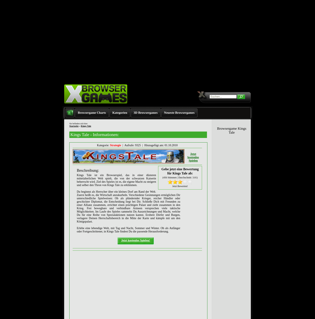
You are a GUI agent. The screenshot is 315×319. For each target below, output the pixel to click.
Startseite (74, 126)
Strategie (115, 145)
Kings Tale (86, 126)
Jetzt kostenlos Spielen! (135, 240)
